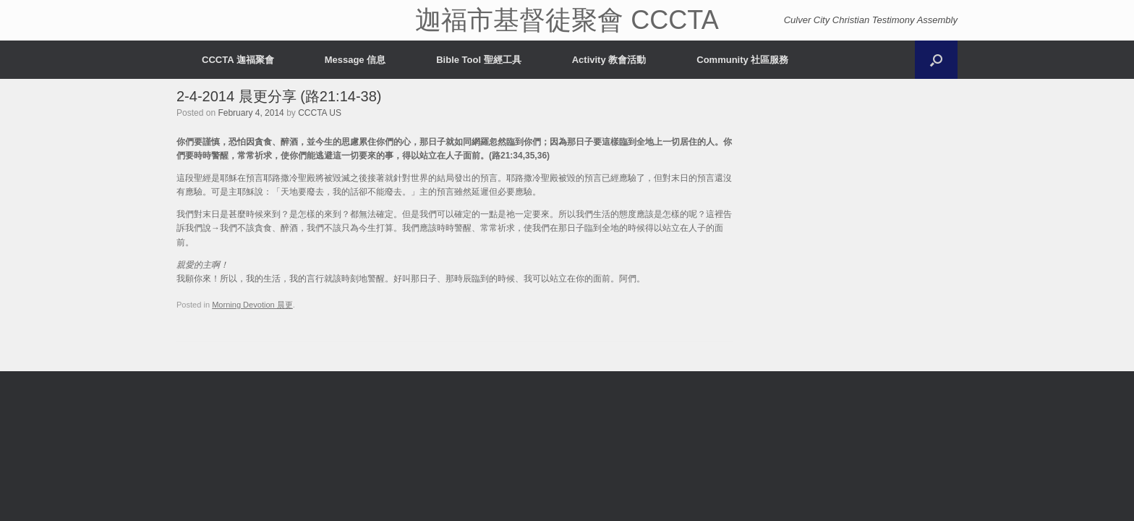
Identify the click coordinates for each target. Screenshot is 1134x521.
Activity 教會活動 (609, 59)
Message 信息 (355, 59)
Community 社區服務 (742, 59)
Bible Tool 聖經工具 (478, 59)
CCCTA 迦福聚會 (238, 59)
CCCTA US (319, 113)
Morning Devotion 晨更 (252, 304)
